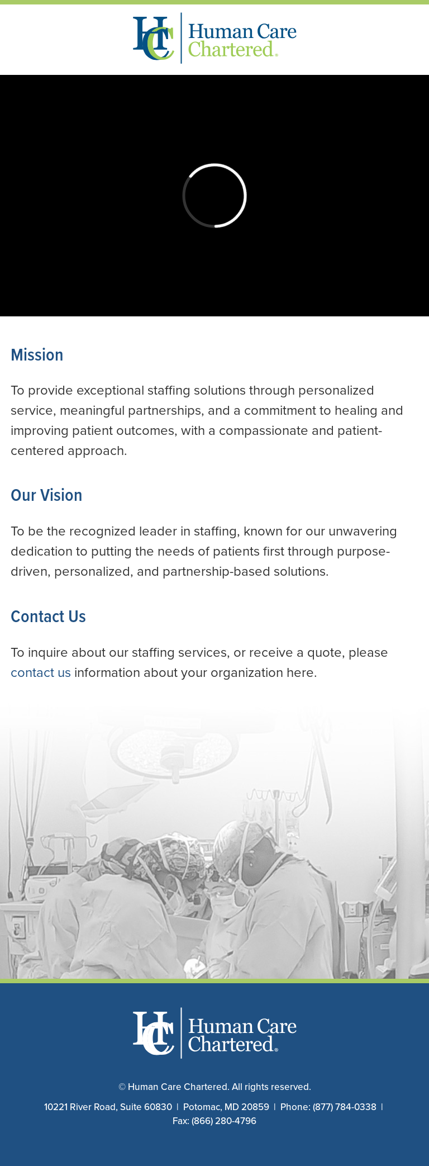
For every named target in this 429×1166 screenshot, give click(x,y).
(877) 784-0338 (344, 1106)
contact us (41, 672)
